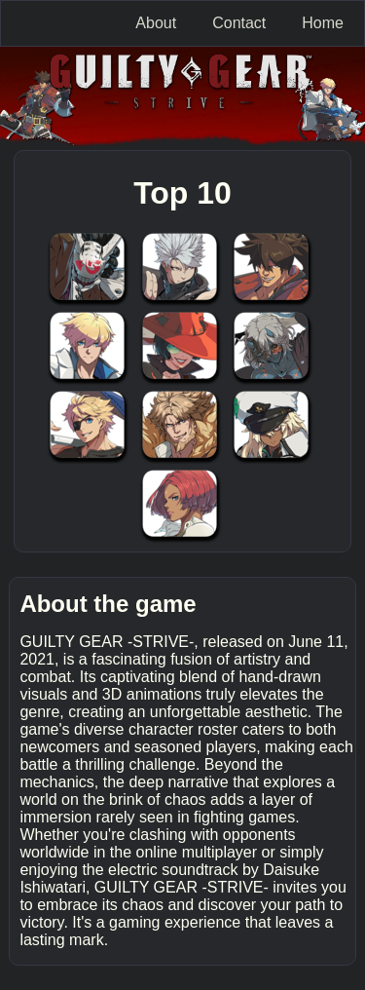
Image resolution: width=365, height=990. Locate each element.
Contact (239, 23)
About (155, 23)
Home (323, 23)
